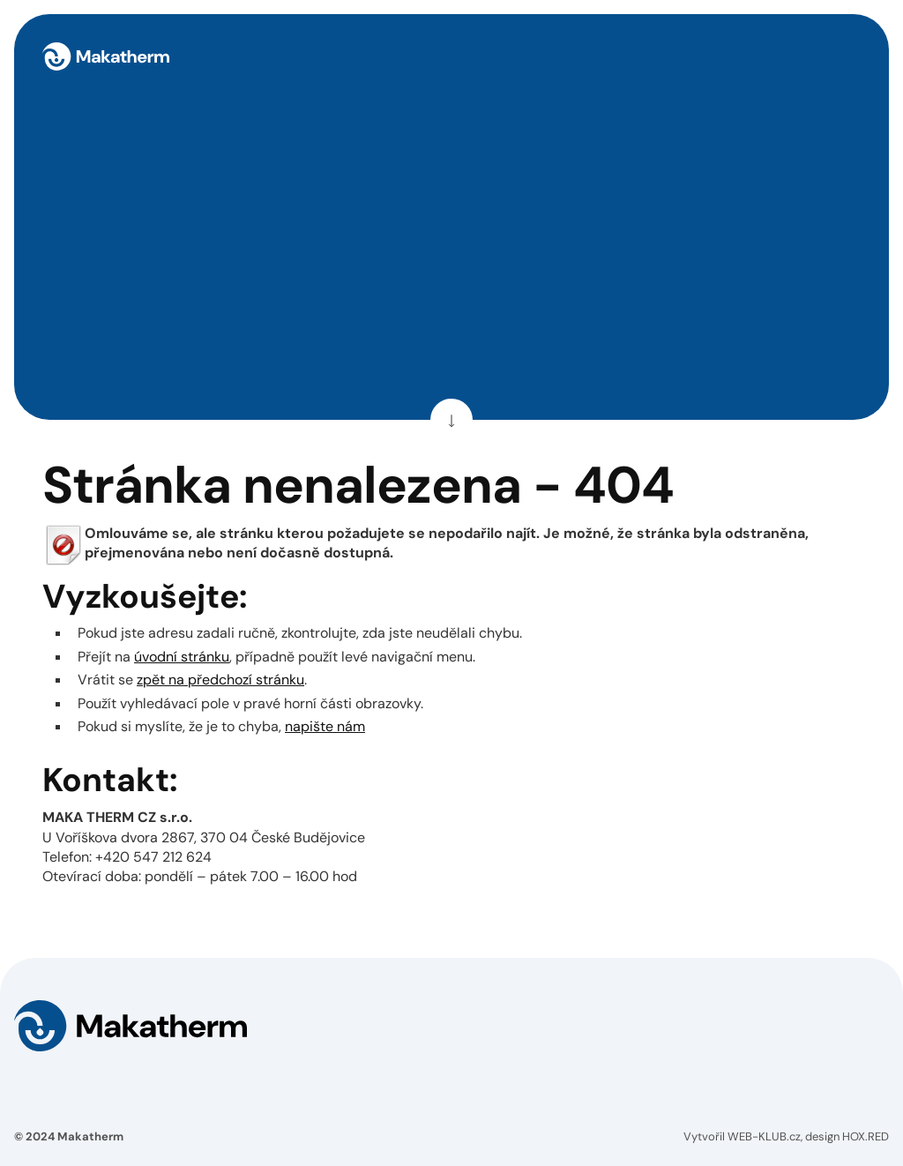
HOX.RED (865, 1136)
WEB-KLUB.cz (764, 1136)
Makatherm (90, 1136)
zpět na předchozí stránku (220, 679)
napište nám (325, 726)
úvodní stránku (181, 656)
